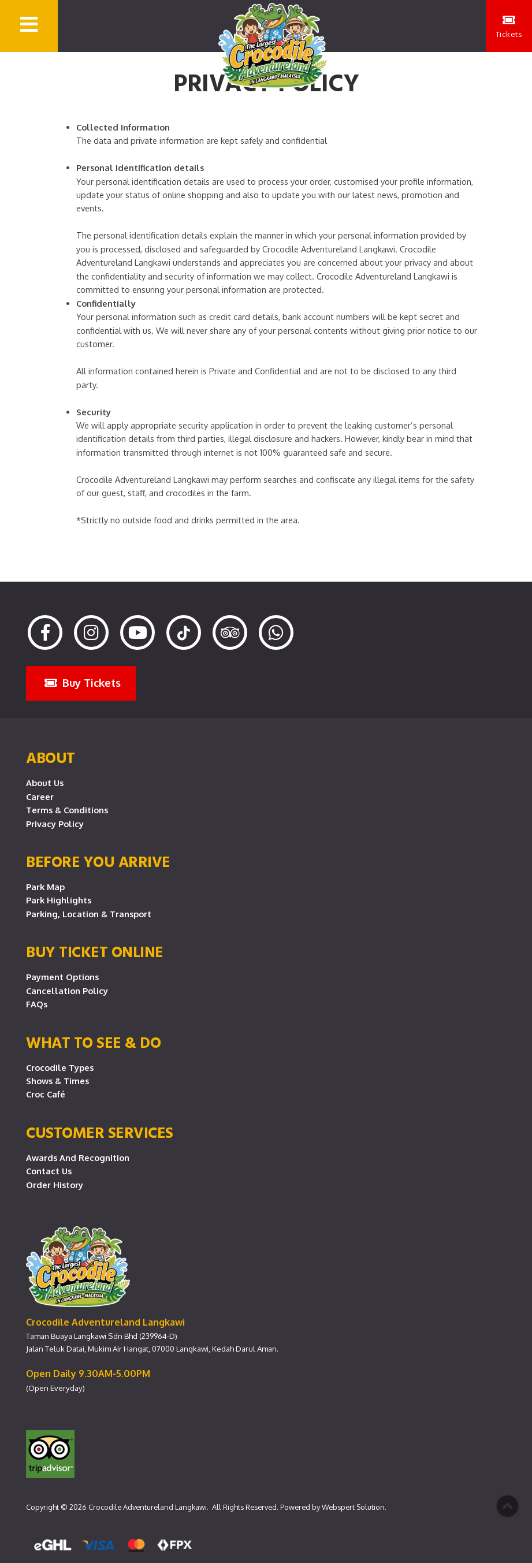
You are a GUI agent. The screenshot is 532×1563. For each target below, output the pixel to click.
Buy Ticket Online (94, 951)
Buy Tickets (82, 682)
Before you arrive (98, 861)
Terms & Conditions (67, 810)
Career (40, 796)
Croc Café (45, 1094)
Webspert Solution (353, 1507)
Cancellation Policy (67, 990)
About (50, 757)
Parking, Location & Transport (88, 914)
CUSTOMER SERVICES (99, 1132)
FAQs (36, 1004)
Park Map (45, 886)
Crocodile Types (60, 1067)
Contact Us (49, 1171)
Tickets (509, 26)
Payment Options (62, 977)
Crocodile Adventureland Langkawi (147, 1507)
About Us (45, 782)
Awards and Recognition (77, 1157)
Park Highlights (58, 900)
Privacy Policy (55, 823)
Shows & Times (57, 1081)
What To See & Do (93, 1042)
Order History (54, 1184)
